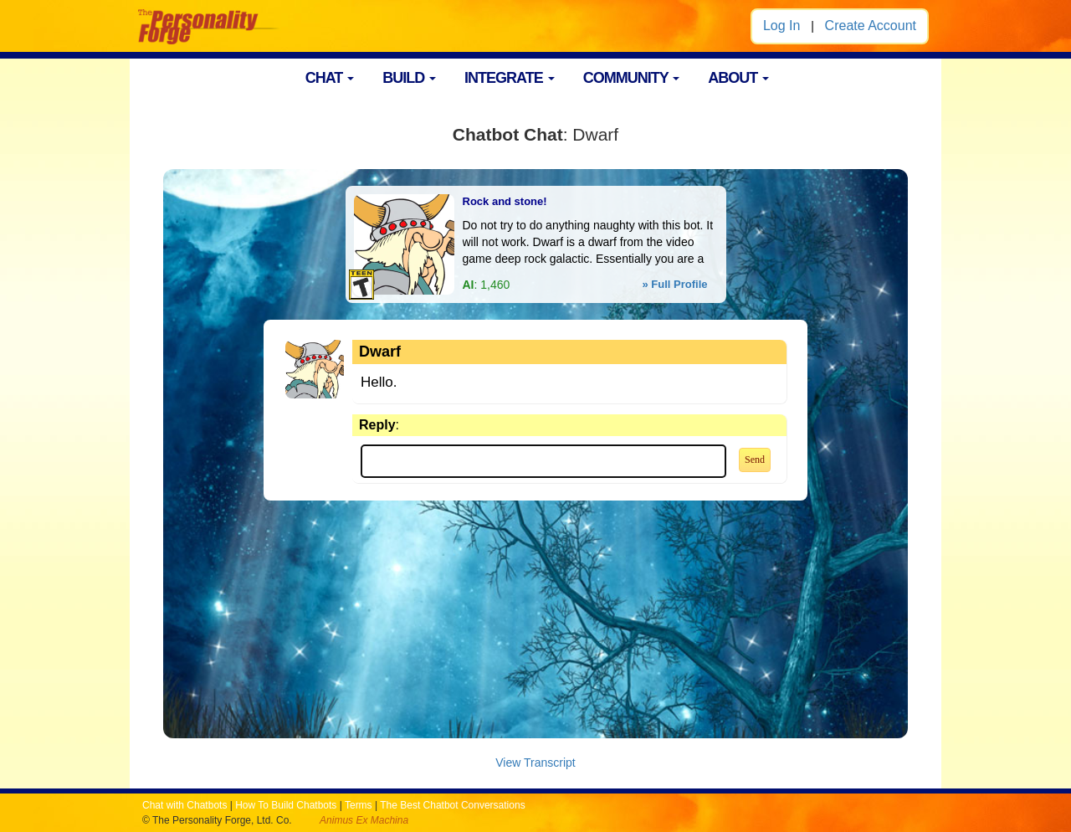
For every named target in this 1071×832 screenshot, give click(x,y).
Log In (781, 25)
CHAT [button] (330, 77)
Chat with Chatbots (184, 805)
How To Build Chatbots (285, 805)
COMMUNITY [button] (631, 77)
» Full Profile (674, 284)
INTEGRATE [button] (509, 77)
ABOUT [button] (738, 77)
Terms (358, 805)
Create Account (870, 25)
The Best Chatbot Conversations (452, 805)
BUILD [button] (409, 77)
